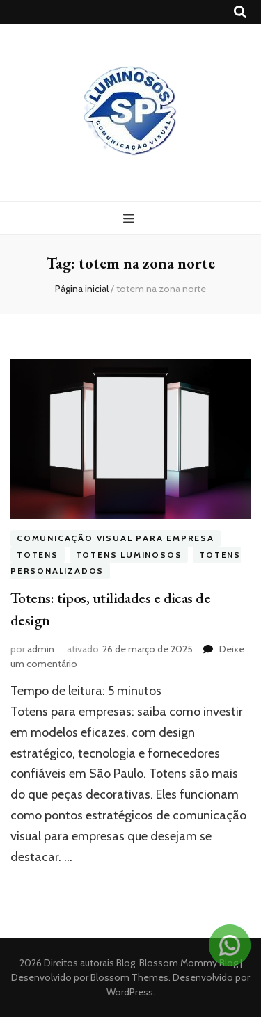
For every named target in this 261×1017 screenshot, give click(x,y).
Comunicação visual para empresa (115, 538)
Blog (125, 962)
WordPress (129, 992)
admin (40, 649)
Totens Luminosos (129, 555)
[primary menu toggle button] (130, 218)
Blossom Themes (128, 977)
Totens (37, 555)
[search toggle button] (240, 12)
